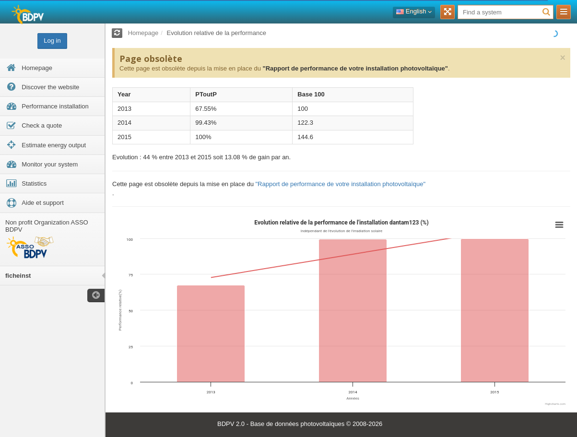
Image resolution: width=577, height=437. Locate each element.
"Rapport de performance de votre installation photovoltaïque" (354, 68)
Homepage (143, 32)
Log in (52, 40)
